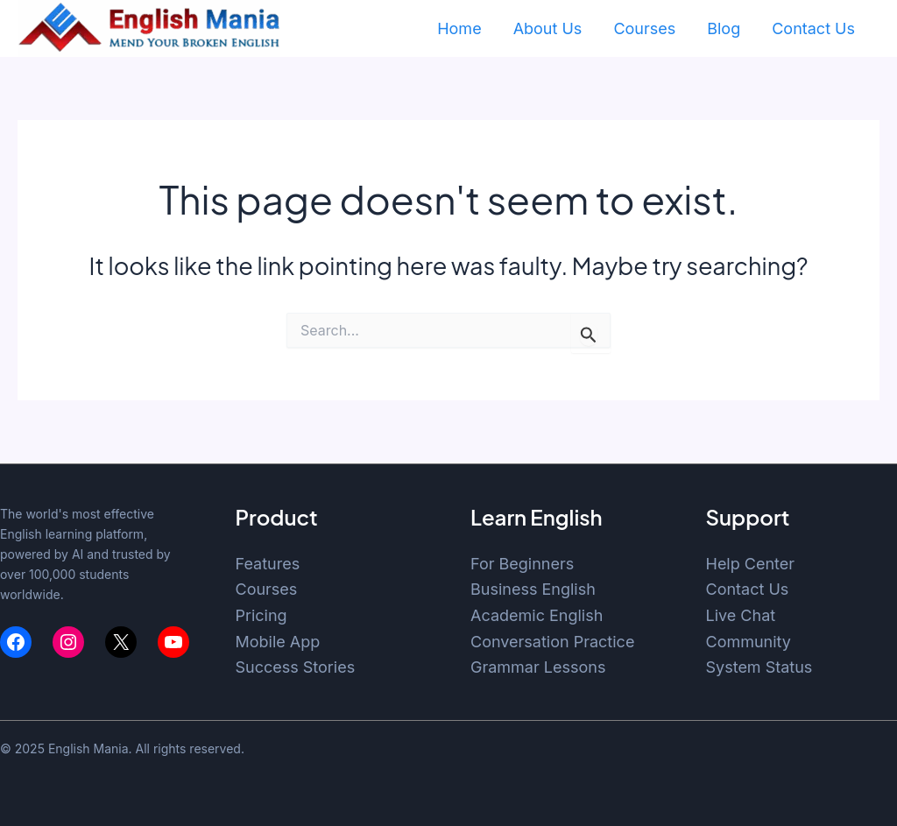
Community (748, 641)
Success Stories (296, 667)
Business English (533, 589)
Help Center (750, 563)
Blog (723, 28)
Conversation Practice (552, 641)
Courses (644, 28)
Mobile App (278, 641)
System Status (759, 667)
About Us (548, 28)
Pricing (261, 615)
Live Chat (741, 615)
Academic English (536, 615)
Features (268, 563)
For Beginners (522, 563)
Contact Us (813, 28)
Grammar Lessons (537, 667)
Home (459, 28)
